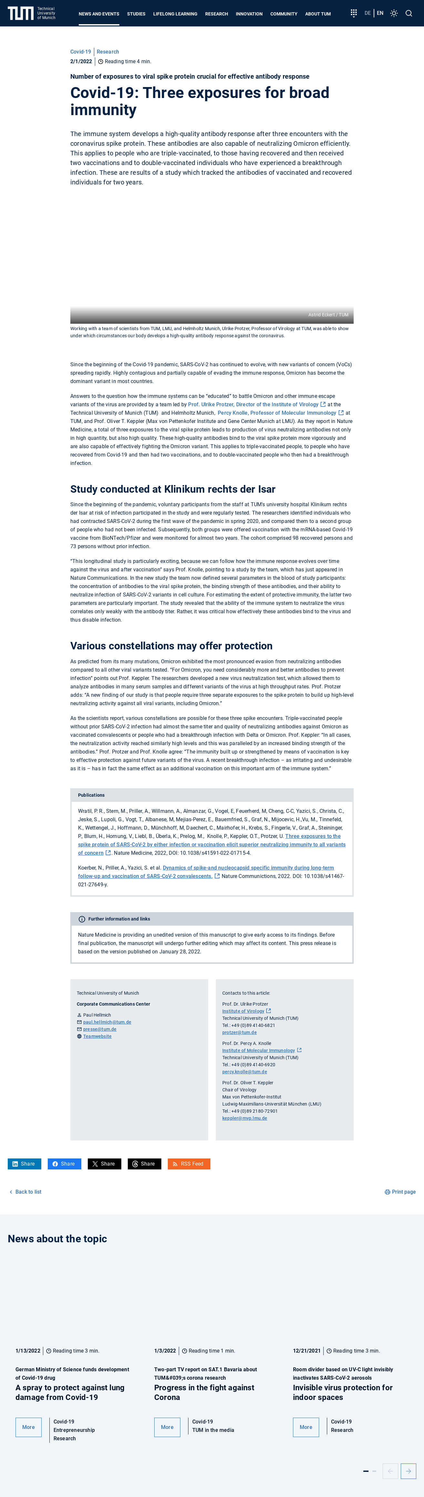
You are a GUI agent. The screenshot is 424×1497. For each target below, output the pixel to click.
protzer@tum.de (239, 1032)
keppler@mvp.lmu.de (245, 1118)
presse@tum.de (100, 1029)
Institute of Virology (243, 1011)
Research (216, 13)
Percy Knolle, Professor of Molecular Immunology (277, 413)
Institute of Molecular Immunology (258, 1050)
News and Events (99, 13)
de (368, 13)
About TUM (318, 13)
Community (284, 13)
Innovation (249, 13)
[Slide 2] (374, 1471)
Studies (136, 13)
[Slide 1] (365, 1471)
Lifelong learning (175, 13)
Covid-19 (80, 52)
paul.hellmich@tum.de (107, 1022)
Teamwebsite (97, 1036)
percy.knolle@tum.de (244, 1071)
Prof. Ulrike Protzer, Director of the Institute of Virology (253, 404)
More (28, 1427)
